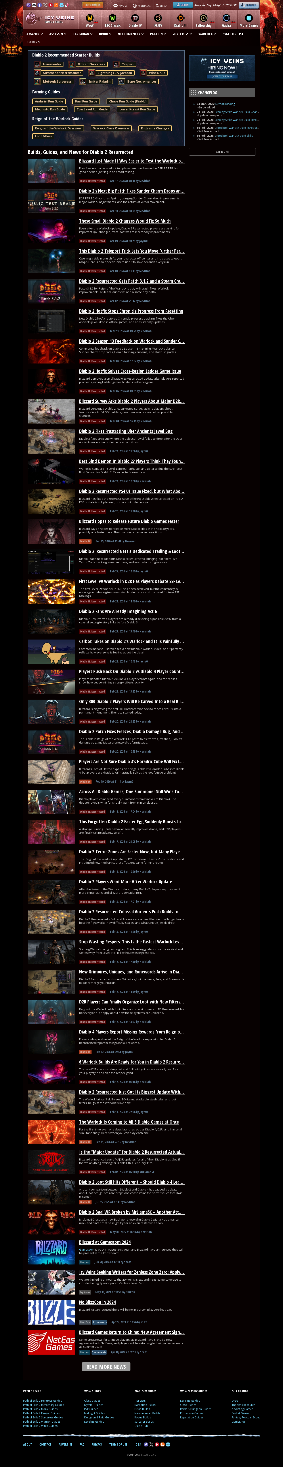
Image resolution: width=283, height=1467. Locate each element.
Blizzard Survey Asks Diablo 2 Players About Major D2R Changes (138, 401)
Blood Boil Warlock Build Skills (234, 136)
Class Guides (92, 1401)
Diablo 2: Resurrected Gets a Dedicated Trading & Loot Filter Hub (139, 551)
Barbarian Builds (144, 1405)
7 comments (100, 1322)
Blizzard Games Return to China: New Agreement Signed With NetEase (145, 1332)
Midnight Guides (94, 1413)
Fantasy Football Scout (246, 1417)
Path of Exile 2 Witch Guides (40, 1426)
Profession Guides (191, 1413)
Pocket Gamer (240, 1413)
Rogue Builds (142, 1417)
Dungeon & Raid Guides (99, 1417)
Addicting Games (242, 1409)
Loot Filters (43, 136)
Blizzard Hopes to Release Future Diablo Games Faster (129, 521)
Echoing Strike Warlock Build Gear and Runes (243, 112)
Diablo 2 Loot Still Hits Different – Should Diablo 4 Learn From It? (139, 1182)
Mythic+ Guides (93, 1405)
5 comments (99, 1352)
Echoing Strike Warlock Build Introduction (240, 120)
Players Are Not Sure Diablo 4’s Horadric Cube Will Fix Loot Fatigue (140, 761)
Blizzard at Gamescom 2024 (105, 1242)
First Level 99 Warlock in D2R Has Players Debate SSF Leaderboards (140, 581)
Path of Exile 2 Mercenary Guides (43, 1405)
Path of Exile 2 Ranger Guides (41, 1413)
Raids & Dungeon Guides (195, 1409)
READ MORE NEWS (106, 1366)
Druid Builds (142, 1409)
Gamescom (87, 1249)
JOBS (138, 1444)
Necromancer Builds (147, 1413)
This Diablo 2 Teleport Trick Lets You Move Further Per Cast (134, 251)
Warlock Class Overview (111, 128)
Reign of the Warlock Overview (58, 128)
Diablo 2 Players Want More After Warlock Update (125, 881)
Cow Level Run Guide (92, 109)
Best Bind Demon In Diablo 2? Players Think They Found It (133, 461)
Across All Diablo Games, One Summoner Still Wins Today (132, 791)
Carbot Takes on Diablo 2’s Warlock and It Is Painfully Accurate (137, 641)
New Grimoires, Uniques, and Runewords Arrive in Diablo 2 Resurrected (145, 972)
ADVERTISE (65, 1444)
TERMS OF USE (118, 1444)
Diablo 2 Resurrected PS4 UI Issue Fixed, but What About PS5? (136, 491)
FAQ (82, 1444)
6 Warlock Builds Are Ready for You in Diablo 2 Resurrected (133, 1062)
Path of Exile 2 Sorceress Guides (43, 1417)
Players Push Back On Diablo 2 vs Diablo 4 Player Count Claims (136, 671)
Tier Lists (139, 1401)
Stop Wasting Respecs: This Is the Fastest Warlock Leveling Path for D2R (146, 942)
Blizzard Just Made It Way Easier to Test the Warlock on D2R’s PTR (140, 161)
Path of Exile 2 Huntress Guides (42, 1401)
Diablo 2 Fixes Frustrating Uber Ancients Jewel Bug (126, 431)
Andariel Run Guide (49, 101)
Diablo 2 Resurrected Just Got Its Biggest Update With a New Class (141, 1092)
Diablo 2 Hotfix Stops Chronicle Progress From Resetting (131, 311)
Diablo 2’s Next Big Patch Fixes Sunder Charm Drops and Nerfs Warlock (144, 191)
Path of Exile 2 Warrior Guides (41, 1421)
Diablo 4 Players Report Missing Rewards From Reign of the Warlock (142, 1032)
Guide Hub (141, 1426)
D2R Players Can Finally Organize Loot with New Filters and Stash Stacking (148, 1002)
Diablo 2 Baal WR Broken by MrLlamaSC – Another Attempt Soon (139, 1212)
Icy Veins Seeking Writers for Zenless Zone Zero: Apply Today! (136, 1272)
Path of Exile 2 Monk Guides (40, 1409)
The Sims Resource (243, 1405)
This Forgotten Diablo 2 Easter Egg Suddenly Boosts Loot (132, 821)
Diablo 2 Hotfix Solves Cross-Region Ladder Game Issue (130, 371)
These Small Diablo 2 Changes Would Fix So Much (125, 221)
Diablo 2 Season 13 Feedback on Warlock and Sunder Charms (135, 341)
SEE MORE (222, 152)
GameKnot (238, 1421)
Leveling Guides (94, 1421)
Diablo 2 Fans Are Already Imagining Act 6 (118, 611)
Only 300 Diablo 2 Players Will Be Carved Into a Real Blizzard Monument (146, 701)
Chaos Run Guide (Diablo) (127, 101)
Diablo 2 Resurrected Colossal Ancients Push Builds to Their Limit (139, 912)
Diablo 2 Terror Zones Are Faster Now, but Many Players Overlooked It (144, 851)
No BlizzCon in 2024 (97, 1302)
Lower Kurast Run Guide (137, 109)
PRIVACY (97, 1444)
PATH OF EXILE (32, 1391)
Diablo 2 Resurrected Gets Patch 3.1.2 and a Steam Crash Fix (134, 281)
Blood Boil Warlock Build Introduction (238, 128)
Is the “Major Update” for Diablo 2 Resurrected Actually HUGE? (137, 1152)
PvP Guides (91, 1409)
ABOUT (27, 1444)
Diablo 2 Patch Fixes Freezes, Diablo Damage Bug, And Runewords (140, 731)
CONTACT (45, 1444)
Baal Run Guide (86, 101)
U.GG (235, 1401)
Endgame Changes (155, 128)
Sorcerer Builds (144, 1421)
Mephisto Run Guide (50, 109)
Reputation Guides (191, 1417)
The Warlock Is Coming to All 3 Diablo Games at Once (129, 1122)
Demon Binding (225, 104)
